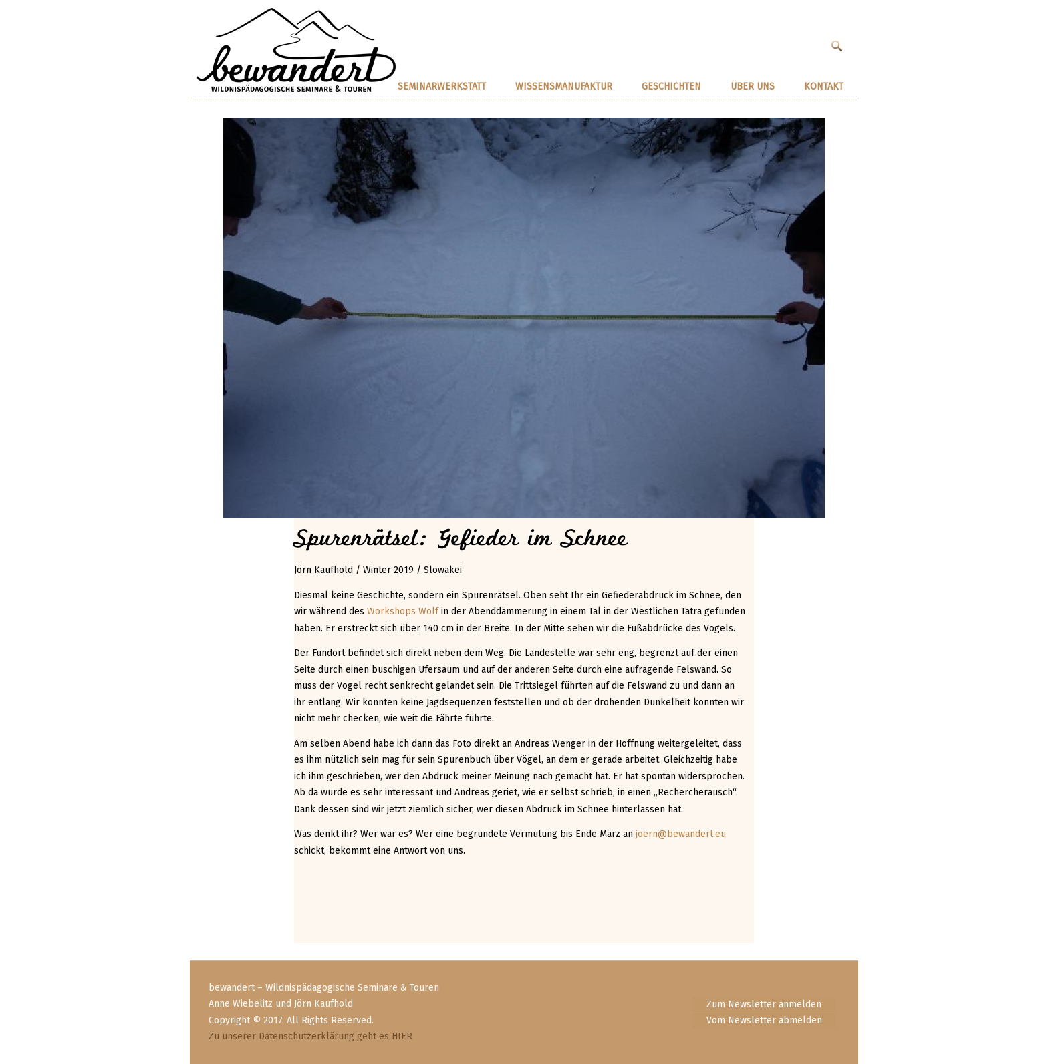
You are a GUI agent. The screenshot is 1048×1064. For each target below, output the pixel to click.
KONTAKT (823, 86)
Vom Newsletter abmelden (764, 1020)
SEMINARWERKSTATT (442, 86)
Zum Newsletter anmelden (763, 1004)
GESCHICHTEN (671, 86)
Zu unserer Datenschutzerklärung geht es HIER (310, 1036)
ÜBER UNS (753, 86)
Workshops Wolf (402, 611)
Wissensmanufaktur (563, 86)
